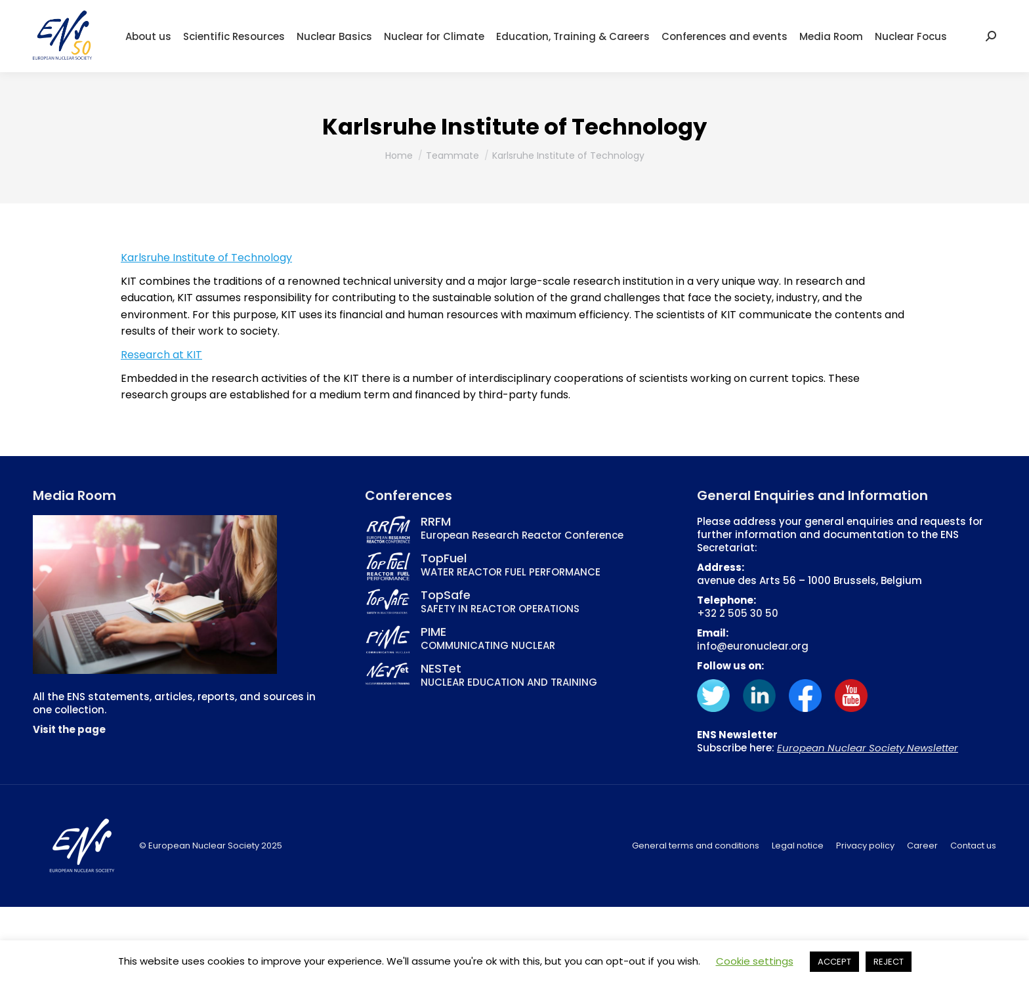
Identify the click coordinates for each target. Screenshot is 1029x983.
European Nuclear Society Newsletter (867, 748)
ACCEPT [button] (834, 961)
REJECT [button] (888, 961)
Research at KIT (161, 354)
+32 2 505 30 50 (737, 613)
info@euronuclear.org (752, 646)
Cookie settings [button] (754, 961)
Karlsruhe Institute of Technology (206, 257)
